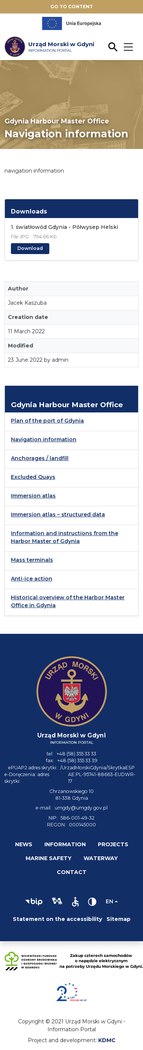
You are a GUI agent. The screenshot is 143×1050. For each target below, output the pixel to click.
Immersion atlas (33, 495)
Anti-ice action (31, 578)
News (23, 844)
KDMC (107, 1040)
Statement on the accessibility (57, 919)
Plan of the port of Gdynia (47, 420)
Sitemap (118, 919)
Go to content (71, 6)
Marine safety (49, 858)
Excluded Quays (33, 477)
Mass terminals (32, 560)
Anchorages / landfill (39, 458)
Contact (72, 872)
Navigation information (43, 439)
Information (65, 844)
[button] (33, 901)
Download (30, 248)
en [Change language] (109, 901)
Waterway (101, 858)
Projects (113, 844)
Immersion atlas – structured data (58, 514)
